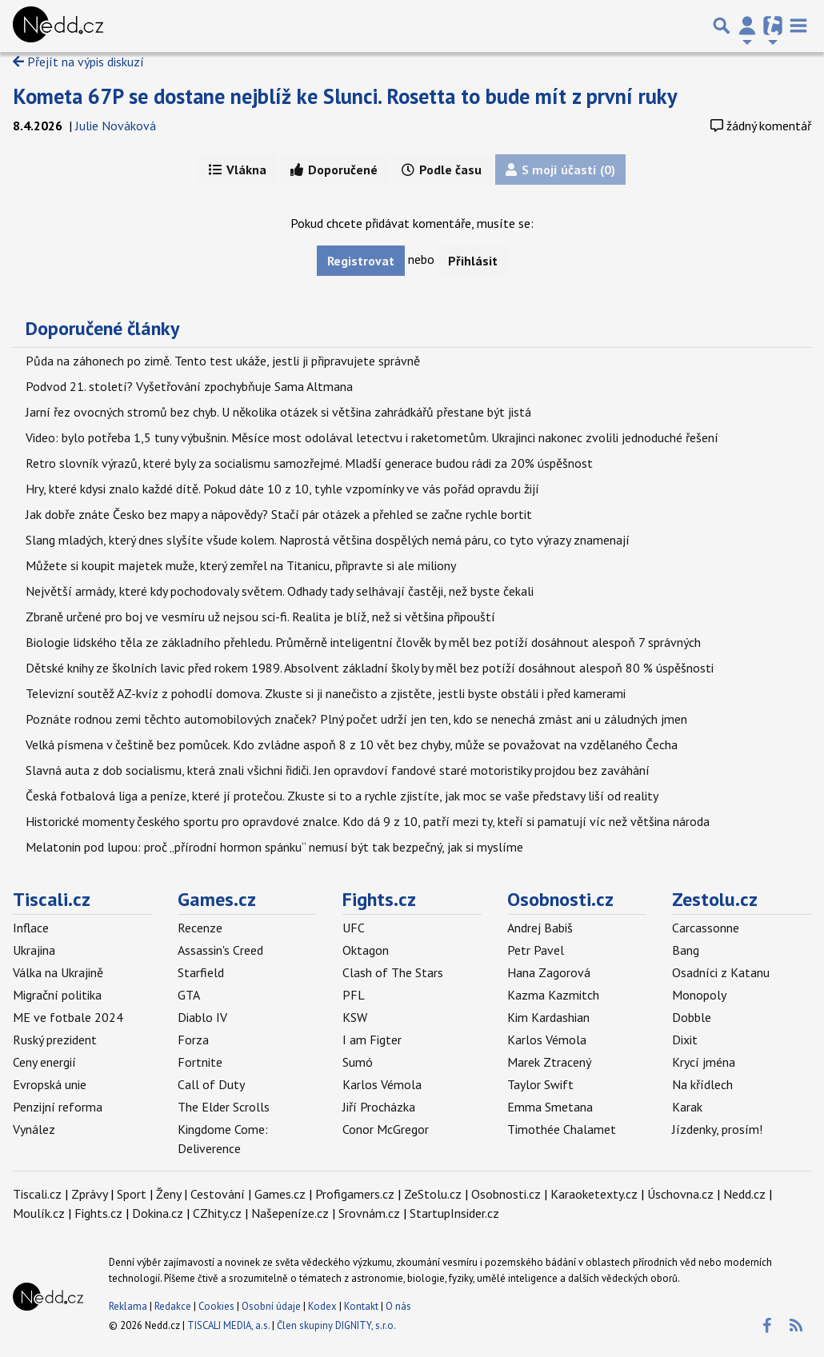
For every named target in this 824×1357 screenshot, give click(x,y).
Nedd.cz (744, 1194)
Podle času (442, 170)
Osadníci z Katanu (721, 972)
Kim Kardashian (548, 1017)
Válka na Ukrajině (58, 972)
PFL (353, 995)
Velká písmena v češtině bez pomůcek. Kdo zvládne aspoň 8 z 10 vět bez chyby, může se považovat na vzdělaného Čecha (352, 744)
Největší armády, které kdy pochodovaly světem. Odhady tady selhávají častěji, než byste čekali (280, 591)
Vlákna (237, 170)
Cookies (216, 1306)
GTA (189, 995)
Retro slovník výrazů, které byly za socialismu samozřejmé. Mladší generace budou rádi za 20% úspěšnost (309, 463)
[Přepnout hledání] (721, 25)
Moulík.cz (39, 1213)
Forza (193, 1040)
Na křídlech (702, 1084)
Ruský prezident (55, 1040)
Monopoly (699, 995)
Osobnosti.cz (560, 899)
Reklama (128, 1306)
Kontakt (362, 1306)
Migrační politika (57, 995)
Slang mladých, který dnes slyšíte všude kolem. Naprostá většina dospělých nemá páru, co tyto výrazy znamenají (328, 540)
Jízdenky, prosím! (717, 1129)
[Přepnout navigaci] (747, 25)
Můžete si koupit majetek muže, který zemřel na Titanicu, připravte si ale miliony (241, 565)
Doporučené (334, 170)
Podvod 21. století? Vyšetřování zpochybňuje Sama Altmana (189, 386)
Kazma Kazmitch (553, 995)
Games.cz (217, 899)
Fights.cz (379, 899)
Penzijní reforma (57, 1107)
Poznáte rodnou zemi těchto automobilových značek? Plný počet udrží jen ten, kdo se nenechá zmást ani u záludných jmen (356, 719)
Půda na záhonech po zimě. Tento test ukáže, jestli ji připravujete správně (223, 361)
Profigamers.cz (354, 1194)
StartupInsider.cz (454, 1213)
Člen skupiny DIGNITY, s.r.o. (336, 1325)
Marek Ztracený (549, 1062)
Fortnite (200, 1062)
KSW (354, 1017)
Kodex (323, 1306)
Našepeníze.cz (290, 1213)
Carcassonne (705, 928)
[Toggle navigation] (798, 25)
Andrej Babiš (540, 928)
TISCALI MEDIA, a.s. (228, 1325)
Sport (131, 1194)
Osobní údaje (271, 1306)
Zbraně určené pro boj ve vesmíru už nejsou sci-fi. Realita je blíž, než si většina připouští (260, 617)
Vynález (34, 1129)
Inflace (31, 928)
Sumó (357, 1062)
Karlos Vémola (382, 1084)
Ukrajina (34, 950)
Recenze (200, 928)
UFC (353, 928)
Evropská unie (49, 1084)
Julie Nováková (115, 126)
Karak (687, 1107)
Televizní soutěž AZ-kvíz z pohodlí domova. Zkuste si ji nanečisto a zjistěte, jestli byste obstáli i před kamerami (326, 693)
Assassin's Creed (220, 950)
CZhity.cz (217, 1213)
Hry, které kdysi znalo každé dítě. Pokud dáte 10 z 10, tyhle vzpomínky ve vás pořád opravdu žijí (282, 489)
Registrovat (360, 261)
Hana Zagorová (548, 972)
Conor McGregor (385, 1129)
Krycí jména (703, 1062)
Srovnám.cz (369, 1213)
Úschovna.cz (680, 1194)
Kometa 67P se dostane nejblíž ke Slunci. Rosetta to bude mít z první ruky (345, 96)
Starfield (201, 972)
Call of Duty (211, 1084)
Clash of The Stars (392, 972)
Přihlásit (473, 261)
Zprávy (89, 1194)
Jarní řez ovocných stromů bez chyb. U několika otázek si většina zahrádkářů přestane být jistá (278, 412)
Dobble (691, 1017)
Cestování (217, 1194)
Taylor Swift (540, 1084)
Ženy (168, 1194)
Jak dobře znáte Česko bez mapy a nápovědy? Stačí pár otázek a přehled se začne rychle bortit (279, 514)
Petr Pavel (535, 950)
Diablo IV (202, 1017)
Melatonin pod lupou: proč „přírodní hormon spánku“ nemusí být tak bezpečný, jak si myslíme (274, 847)
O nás (398, 1306)
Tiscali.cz (51, 899)
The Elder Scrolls (224, 1107)
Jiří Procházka (378, 1107)
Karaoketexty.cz (594, 1194)
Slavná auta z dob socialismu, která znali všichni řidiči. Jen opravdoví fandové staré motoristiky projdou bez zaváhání (338, 770)
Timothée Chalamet (561, 1129)
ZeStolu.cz (433, 1194)
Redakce (172, 1306)
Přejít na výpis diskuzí (78, 62)
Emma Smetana (550, 1107)
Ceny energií (44, 1062)
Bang (685, 950)
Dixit (685, 1040)
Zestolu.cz (715, 899)
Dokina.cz (157, 1213)
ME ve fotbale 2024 (68, 1017)
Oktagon (365, 950)
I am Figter (372, 1040)
